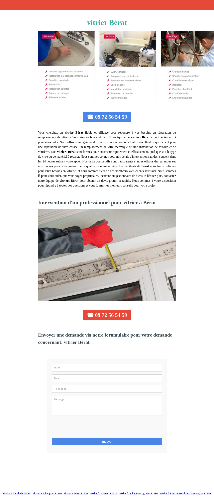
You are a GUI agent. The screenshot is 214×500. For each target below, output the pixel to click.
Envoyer (107, 441)
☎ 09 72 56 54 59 (107, 117)
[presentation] (82, 428)
